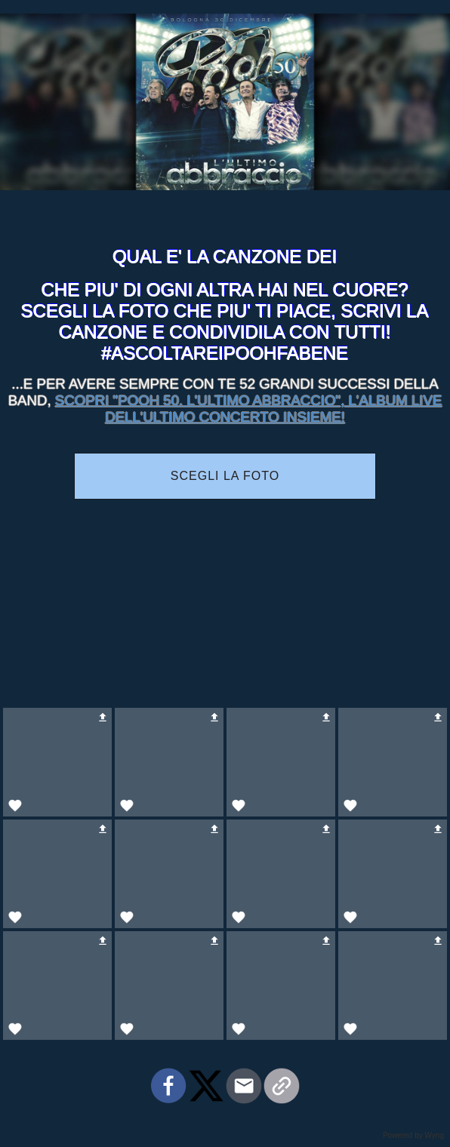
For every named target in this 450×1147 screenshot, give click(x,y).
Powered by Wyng (413, 1135)
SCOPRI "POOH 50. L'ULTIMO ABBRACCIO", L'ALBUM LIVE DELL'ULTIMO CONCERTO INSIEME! (248, 408)
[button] (57, 762)
